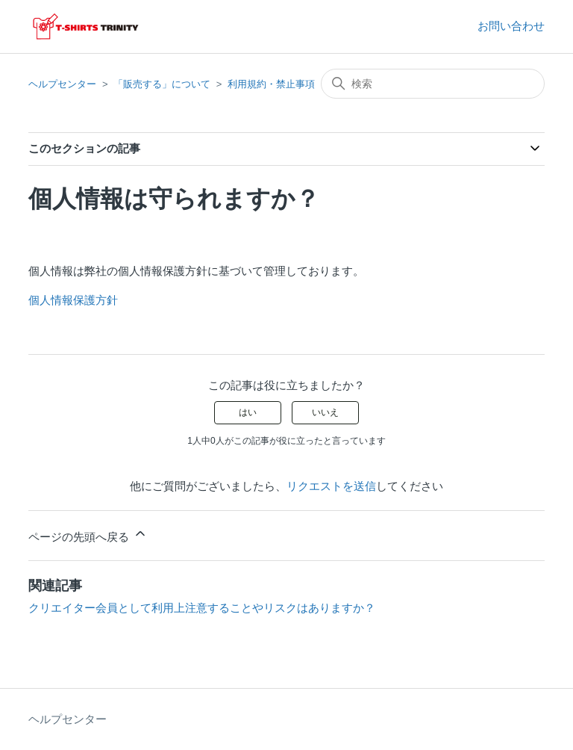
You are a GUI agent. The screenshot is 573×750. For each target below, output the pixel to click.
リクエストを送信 (331, 486)
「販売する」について (161, 84)
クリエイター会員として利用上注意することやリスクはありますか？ (201, 607)
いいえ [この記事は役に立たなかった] (325, 412)
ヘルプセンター (62, 84)
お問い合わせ (511, 25)
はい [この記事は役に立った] (248, 412)
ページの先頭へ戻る (87, 534)
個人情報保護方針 (73, 300)
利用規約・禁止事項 (271, 84)
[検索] (433, 84)
